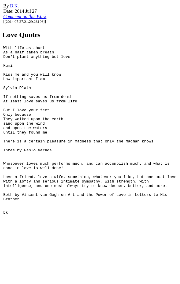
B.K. (14, 5)
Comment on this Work (24, 16)
